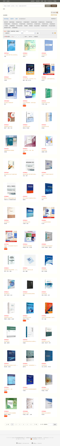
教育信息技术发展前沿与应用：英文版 (11, 365)
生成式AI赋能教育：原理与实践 (29, 102)
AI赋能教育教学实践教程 (9, 150)
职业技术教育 (37, 25)
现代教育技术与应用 (46, 102)
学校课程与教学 (44, 25)
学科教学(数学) (26, 22)
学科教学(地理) (22, 24)
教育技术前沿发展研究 (46, 413)
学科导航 (6, 18)
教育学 (12, 18)
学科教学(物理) (34, 22)
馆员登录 (38, 1)
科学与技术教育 (19, 25)
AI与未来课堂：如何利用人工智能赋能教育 (31, 78)
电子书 (30, 36)
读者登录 (32, 1)
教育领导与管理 (7, 27)
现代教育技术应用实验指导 (47, 246)
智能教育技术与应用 (8, 317)
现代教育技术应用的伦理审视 (29, 293)
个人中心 (49, 1)
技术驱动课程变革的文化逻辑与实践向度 (31, 341)
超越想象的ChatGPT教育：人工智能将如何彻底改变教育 (15, 269)
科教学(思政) (11, 22)
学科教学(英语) (7, 24)
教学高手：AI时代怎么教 (28, 269)
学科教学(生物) (49, 22)
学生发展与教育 (52, 25)
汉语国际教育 (14, 27)
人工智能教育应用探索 (46, 222)
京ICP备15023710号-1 (20, 439)
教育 (17, 18)
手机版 (55, 1)
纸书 (25, 36)
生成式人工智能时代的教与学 (47, 174)
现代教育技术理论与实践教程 (10, 413)
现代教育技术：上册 (8, 389)
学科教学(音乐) (30, 24)
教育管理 (6, 22)
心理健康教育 (12, 25)
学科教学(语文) (19, 22)
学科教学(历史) (15, 24)
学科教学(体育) (37, 24)
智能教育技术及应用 (8, 126)
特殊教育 (31, 25)
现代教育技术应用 (26, 126)
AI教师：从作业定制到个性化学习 (11, 246)
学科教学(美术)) (45, 24)
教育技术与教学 (26, 413)
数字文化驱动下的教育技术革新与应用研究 (31, 198)
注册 (42, 1)
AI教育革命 (25, 55)
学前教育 (26, 25)
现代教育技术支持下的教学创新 (10, 174)
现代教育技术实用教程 (27, 246)
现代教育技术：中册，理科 (28, 150)
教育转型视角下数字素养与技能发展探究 (31, 174)
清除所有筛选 (54, 15)
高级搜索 (54, 5)
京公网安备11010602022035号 (38, 439)
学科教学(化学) (41, 22)
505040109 (40, 443)
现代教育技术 (52, 24)
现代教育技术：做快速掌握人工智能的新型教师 (32, 365)
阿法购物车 (54, 12)
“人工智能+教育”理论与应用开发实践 (11, 55)
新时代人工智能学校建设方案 (10, 198)
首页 (45, 1)
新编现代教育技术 (7, 78)
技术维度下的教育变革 (8, 102)
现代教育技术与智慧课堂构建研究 (29, 389)
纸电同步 (35, 36)
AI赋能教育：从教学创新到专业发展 (49, 78)
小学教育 (6, 25)
